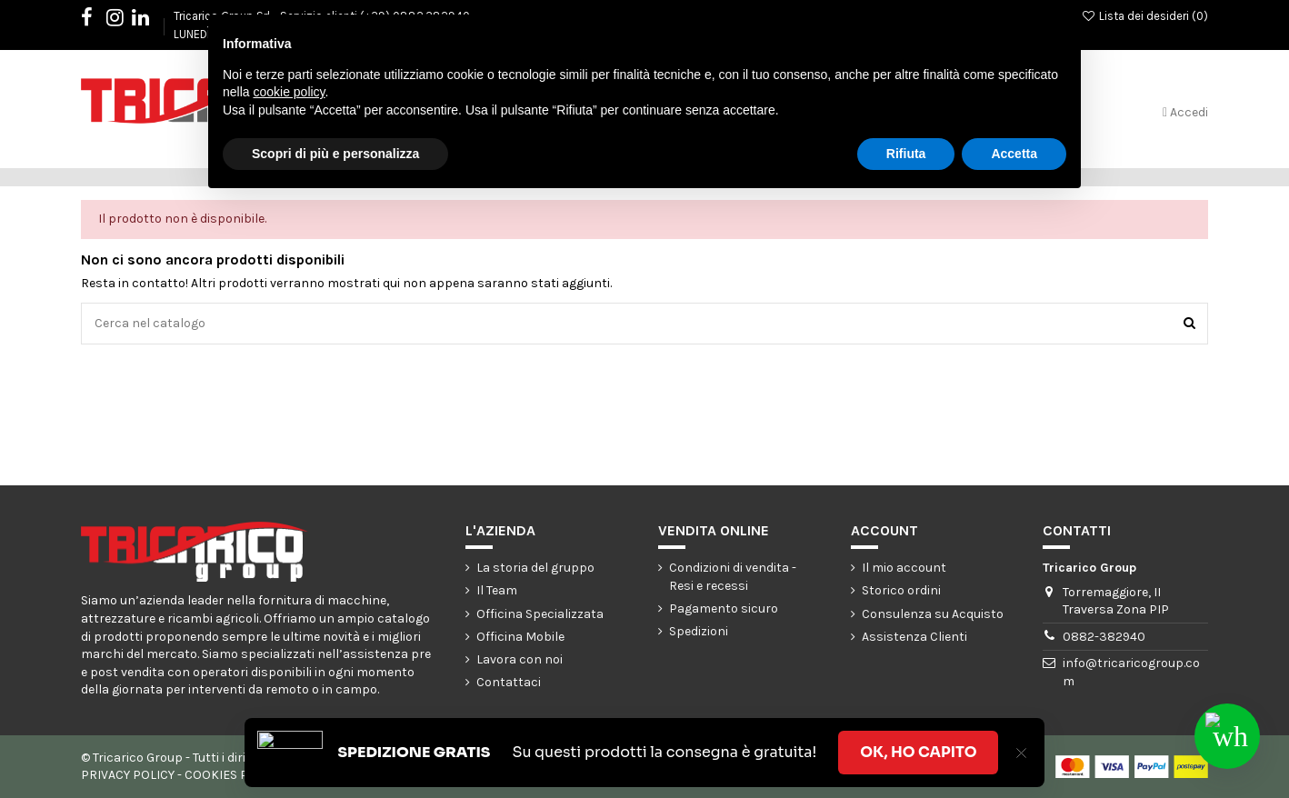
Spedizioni (698, 631)
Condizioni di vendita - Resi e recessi (732, 577)
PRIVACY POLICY (128, 775)
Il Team (496, 590)
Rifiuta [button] (906, 153)
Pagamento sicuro (723, 608)
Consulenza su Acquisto (933, 614)
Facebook (96, 20)
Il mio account (904, 567)
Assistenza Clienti (914, 636)
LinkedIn (149, 20)
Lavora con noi (519, 659)
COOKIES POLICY (233, 775)
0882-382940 (1104, 636)
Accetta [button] (1014, 153)
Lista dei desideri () (1144, 16)
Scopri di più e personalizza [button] (335, 153)
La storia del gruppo (535, 567)
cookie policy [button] (289, 92)
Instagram (124, 20)
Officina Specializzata (540, 614)
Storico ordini (901, 590)
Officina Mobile (520, 636)
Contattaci (508, 682)
